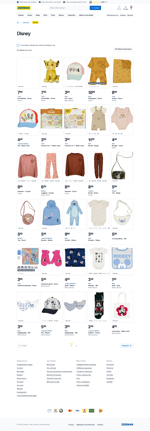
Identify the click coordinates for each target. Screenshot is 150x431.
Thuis (53, 15)
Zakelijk (123, 15)
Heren (29, 15)
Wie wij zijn (51, 365)
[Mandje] (119, 8)
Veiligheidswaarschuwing (86, 365)
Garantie (20, 382)
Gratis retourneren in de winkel (51, 2)
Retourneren (21, 378)
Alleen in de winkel (86, 15)
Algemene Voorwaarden (85, 424)
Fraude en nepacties (84, 371)
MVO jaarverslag (53, 382)
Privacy (71, 424)
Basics (61, 15)
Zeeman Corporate (54, 378)
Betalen (20, 375)
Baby (38, 15)
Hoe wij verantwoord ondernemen (59, 371)
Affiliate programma (84, 368)
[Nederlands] (131, 8)
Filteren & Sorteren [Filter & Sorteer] (123, 49)
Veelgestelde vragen (25, 365)
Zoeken (95, 8)
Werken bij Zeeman (54, 375)
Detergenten (21, 392)
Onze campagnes (83, 382)
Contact (20, 368)
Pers (78, 378)
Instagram (110, 378)
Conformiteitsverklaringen (27, 396)
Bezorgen (20, 371)
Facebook (110, 365)
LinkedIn (109, 382)
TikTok (108, 371)
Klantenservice (112, 15)
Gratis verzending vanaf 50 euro (76, 2)
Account (20, 385)
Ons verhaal (51, 368)
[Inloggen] (125, 8)
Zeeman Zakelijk (83, 385)
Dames (21, 15)
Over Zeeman (51, 361)
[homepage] (24, 8)
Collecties (71, 15)
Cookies (100, 424)
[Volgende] (126, 345)
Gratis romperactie (84, 375)
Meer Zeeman (81, 361)
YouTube (109, 375)
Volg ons (109, 361)
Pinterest (109, 368)
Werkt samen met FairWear (28, 2)
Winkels (130, 15)
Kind (45, 15)
